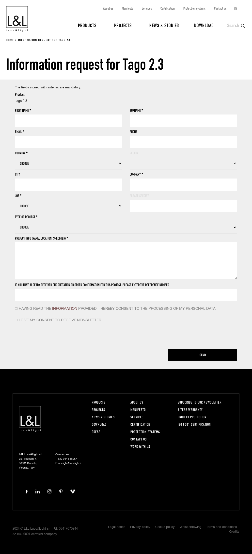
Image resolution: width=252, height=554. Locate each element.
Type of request (26, 217)
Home (10, 40)
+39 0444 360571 (68, 458)
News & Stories (164, 25)
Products (87, 25)
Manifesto (127, 8)
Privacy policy (140, 527)
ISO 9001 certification (194, 424)
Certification (167, 8)
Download (204, 25)
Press (96, 432)
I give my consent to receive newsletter (60, 320)
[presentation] (52, 336)
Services (147, 8)
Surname (136, 110)
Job (18, 196)
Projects (123, 25)
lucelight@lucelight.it (69, 463)
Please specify (139, 195)
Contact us (220, 8)
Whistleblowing (190, 527)
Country (21, 153)
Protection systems (194, 8)
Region (134, 153)
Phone (133, 131)
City (17, 174)
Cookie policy (165, 527)
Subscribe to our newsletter (199, 402)
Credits (234, 531)
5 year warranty (190, 409)
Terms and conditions (221, 527)
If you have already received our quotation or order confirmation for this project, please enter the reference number (92, 285)
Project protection (192, 417)
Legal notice (116, 527)
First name (23, 110)
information (64, 308)
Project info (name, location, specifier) (41, 238)
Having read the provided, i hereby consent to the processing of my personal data (117, 308)
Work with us (140, 446)
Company (136, 174)
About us (108, 8)
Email (19, 132)
